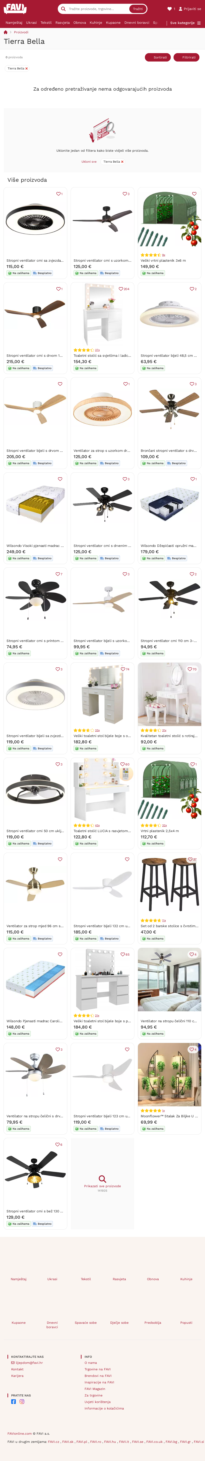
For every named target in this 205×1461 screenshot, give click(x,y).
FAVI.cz (54, 1442)
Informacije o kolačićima (104, 1408)
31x (164, 730)
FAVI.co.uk (155, 1442)
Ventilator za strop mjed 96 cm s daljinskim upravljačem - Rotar (59, 926)
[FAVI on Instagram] (22, 1401)
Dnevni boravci (136, 23)
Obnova (79, 23)
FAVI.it (124, 1442)
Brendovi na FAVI (98, 1376)
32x (164, 825)
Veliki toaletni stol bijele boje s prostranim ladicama (116, 1021)
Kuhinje (96, 23)
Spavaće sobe (86, 1322)
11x (164, 920)
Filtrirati (189, 57)
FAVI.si (199, 1442)
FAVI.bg (172, 1442)
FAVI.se (138, 1442)
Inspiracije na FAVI (99, 1382)
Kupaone (113, 23)
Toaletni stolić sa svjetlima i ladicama (104, 355)
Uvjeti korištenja (98, 1402)
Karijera (17, 1376)
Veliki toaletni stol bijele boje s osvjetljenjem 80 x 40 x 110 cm (125, 736)
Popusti (186, 1322)
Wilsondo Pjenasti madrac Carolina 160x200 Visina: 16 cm (53, 1021)
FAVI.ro (96, 1442)
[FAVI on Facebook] (13, 1401)
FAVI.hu (110, 1442)
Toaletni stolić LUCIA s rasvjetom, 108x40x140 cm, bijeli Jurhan (125, 831)
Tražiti (138, 9)
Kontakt (17, 1369)
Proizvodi (21, 32)
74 (128, 669)
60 (127, 764)
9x (163, 255)
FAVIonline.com (19, 1433)
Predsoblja (152, 1322)
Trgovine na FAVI (98, 1369)
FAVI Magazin (95, 1389)
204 (127, 289)
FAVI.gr (186, 1442)
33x (97, 730)
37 (195, 859)
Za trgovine (93, 1395)
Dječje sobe (119, 1322)
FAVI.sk (68, 1442)
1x (163, 1110)
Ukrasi (31, 23)
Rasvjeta (62, 23)
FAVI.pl (82, 1442)
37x (97, 350)
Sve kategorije (182, 23)
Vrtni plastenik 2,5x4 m (160, 831)
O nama (91, 1363)
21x (97, 1015)
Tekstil (46, 23)
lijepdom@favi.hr (29, 1363)
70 (195, 669)
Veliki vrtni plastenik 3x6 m (163, 260)
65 (128, 954)
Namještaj (14, 23)
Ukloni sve (89, 161)
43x (97, 825)
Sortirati (160, 57)
